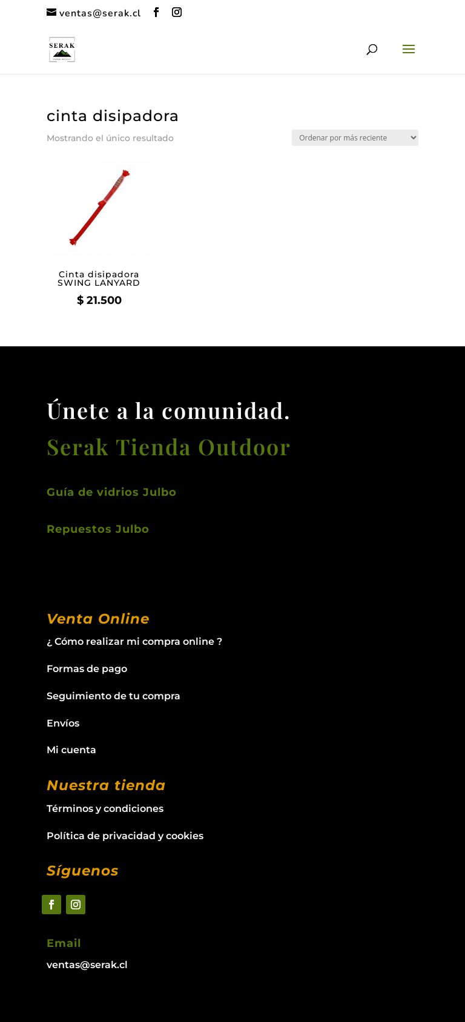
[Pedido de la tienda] (355, 138)
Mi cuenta (71, 750)
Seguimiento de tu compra (113, 696)
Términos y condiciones (105, 808)
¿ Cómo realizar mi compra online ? (134, 641)
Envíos (63, 723)
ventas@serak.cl (87, 965)
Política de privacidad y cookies (125, 836)
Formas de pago (87, 668)
